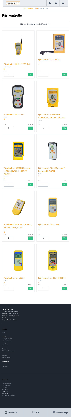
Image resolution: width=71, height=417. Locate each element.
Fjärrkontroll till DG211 (14, 114)
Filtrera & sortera (35, 24)
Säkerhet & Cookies (8, 351)
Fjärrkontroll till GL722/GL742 (17, 64)
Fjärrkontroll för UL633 (14, 278)
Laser (36, 8)
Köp (30, 74)
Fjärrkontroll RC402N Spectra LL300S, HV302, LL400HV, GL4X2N (17, 171)
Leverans (5, 347)
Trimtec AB (7, 309)
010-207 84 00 (13, 313)
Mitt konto (5, 345)
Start (24, 8)
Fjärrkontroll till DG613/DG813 (52, 278)
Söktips (4, 343)
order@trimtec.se (13, 311)
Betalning (5, 349)
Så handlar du (6, 341)
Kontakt (4, 355)
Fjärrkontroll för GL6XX (48, 224)
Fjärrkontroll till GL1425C (49, 59)
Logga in (5, 366)
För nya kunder (7, 339)
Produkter (30, 8)
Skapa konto (6, 357)
